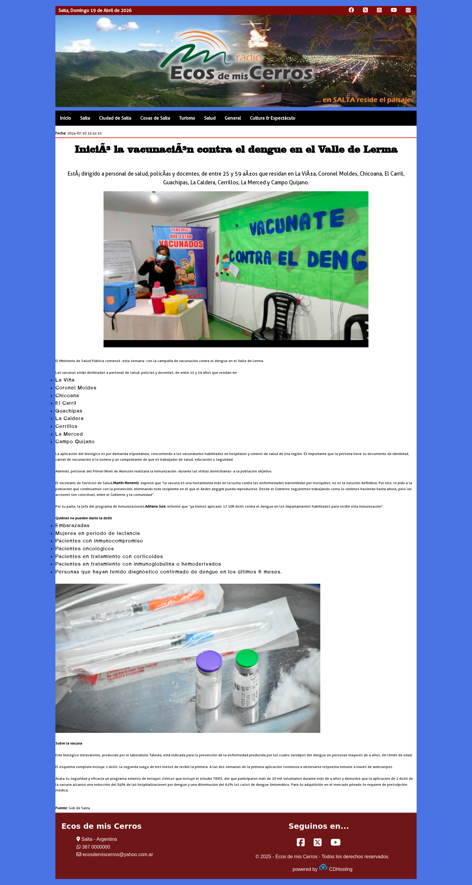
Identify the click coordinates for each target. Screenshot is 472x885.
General (233, 118)
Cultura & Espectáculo (272, 118)
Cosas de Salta (155, 118)
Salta (85, 118)
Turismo (187, 118)
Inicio (65, 118)
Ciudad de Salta (115, 118)
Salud (210, 118)
